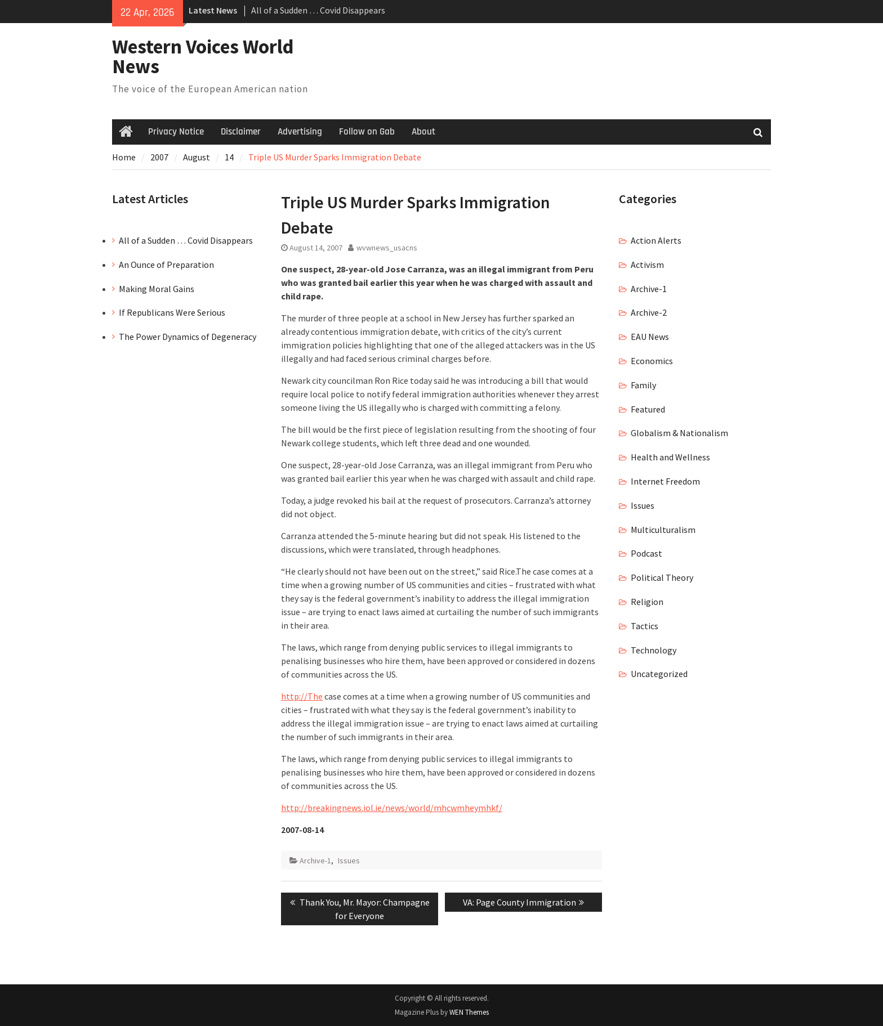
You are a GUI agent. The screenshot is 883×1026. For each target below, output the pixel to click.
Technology (653, 650)
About (423, 132)
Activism (647, 264)
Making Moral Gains (156, 288)
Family (643, 385)
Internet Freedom (665, 481)
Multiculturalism (663, 529)
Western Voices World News (203, 56)
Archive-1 (315, 860)
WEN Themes (469, 1012)
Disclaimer (241, 132)
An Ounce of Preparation (166, 264)
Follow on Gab (367, 132)
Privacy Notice (176, 132)
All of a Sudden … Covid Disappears (318, 10)
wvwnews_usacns (386, 248)
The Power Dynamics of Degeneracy (187, 336)
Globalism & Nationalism (679, 432)
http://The (302, 696)
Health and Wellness (670, 457)
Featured (648, 409)
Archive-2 (649, 312)
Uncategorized (659, 673)
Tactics (644, 625)
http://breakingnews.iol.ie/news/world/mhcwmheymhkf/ (391, 807)
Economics (652, 360)
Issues (349, 860)
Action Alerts (656, 240)
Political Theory (662, 577)
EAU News (650, 336)
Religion (647, 601)
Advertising (300, 132)
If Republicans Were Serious (172, 312)
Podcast (646, 553)
